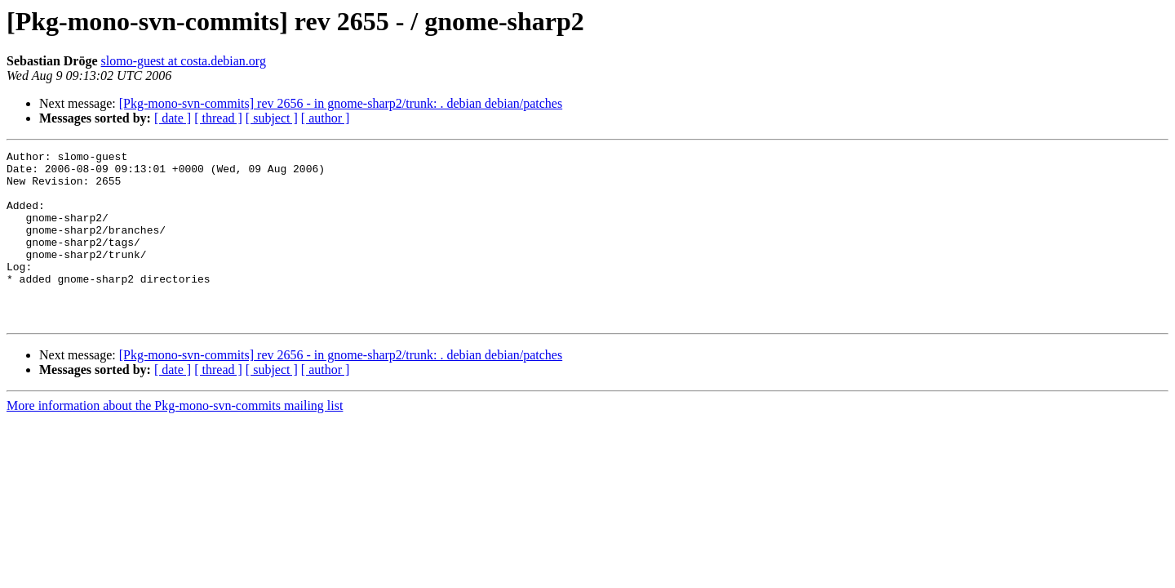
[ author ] (325, 118)
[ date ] (172, 118)
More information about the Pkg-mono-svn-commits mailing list (175, 440)
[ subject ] (272, 118)
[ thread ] (218, 118)
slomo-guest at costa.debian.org (183, 61)
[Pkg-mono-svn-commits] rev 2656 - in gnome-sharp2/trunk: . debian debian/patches (340, 103)
